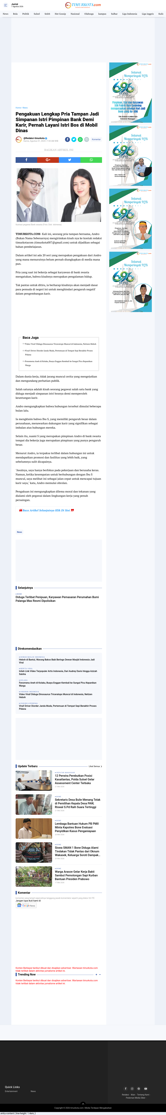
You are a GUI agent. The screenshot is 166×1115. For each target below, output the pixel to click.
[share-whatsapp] (80, 139)
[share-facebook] (67, 139)
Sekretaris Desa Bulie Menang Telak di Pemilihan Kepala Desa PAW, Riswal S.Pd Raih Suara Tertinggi (77, 803)
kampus (102, 13)
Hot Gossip (60, 13)
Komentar (96, 139)
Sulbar (114, 13)
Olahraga (89, 13)
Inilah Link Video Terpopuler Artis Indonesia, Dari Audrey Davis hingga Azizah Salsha (58, 672)
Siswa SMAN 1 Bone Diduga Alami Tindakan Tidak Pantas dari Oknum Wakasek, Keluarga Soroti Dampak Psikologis (77, 851)
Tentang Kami (143, 1095)
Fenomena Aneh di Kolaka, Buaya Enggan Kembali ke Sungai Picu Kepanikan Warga (58, 363)
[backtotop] (83, 1104)
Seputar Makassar (65, 772)
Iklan (133, 1095)
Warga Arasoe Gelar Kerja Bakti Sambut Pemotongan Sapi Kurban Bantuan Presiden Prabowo (76, 875)
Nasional (75, 13)
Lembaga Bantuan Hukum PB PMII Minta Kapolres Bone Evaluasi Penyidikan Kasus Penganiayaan (77, 827)
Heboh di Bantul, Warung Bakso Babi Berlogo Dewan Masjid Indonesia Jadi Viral (57, 661)
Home (18, 108)
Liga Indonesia (129, 13)
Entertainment (11, 1091)
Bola (15, 13)
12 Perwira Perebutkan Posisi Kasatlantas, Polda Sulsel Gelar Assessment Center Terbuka (74, 779)
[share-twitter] (73, 139)
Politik (25, 13)
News (5, 13)
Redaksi (125, 1095)
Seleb (47, 13)
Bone (58, 796)
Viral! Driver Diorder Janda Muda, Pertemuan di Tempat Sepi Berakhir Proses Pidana (59, 352)
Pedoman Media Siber (135, 1098)
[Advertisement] (83, 40)
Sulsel (37, 13)
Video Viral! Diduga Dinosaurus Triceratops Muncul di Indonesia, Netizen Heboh (60, 344)
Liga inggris (148, 13)
